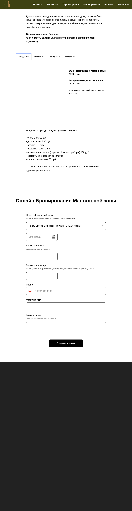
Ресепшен (123, 4)
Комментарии (33, 315)
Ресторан (52, 4)
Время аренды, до (36, 265)
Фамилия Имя (33, 300)
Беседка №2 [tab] (39, 56)
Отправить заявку (66, 343)
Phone (29, 284)
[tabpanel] (66, 81)
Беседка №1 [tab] (23, 56)
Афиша (108, 4)
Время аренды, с (35, 245)
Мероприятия (91, 4)
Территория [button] (70, 4)
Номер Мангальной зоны (39, 215)
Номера (37, 4)
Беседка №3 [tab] (55, 56)
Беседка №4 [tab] (70, 56)
